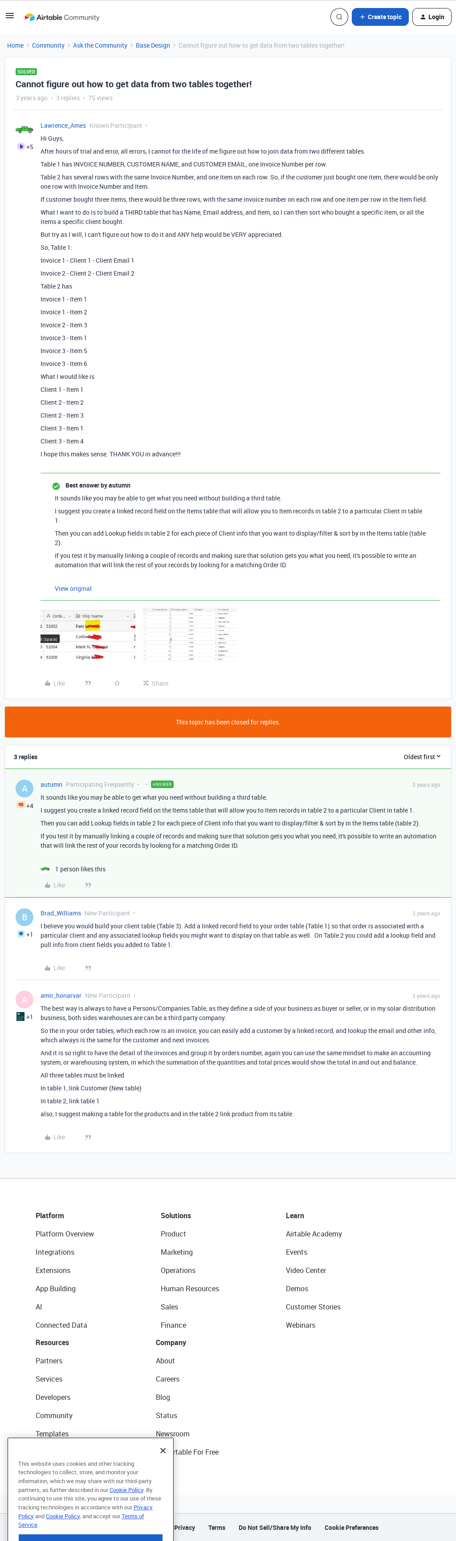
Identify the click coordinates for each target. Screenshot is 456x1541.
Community (48, 45)
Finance (173, 1325)
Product (173, 1234)
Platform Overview (65, 1234)
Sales (169, 1307)
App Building (56, 1288)
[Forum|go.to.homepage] (62, 17)
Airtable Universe (62, 1452)
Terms (216, 1527)
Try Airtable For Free (187, 1452)
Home (15, 45)
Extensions (53, 1270)
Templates (52, 1434)
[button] (9, 18)
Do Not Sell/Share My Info (275, 1527)
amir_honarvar (61, 995)
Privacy (184, 1527)
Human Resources (190, 1288)
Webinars (300, 1325)
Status (166, 1415)
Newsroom (173, 1434)
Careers (167, 1379)
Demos (297, 1288)
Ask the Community (100, 45)
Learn (295, 1215)
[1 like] (73, 869)
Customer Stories (313, 1307)
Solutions (176, 1215)
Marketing (177, 1252)
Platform (50, 1215)
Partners (49, 1361)
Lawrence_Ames (63, 125)
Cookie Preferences (352, 1527)
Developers (53, 1397)
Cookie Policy (126, 1512)
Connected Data (61, 1325)
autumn (51, 784)
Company (171, 1342)
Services (49, 1379)
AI (39, 1307)
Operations (178, 1270)
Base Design (153, 45)
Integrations (55, 1252)
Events (296, 1252)
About (165, 1361)
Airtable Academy (314, 1234)
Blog (163, 1397)
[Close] (163, 1472)
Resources (52, 1342)
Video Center (306, 1270)
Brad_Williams (61, 913)
